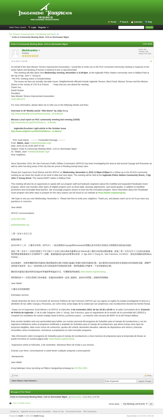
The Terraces (14, 34)
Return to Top (58, 411)
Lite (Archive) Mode (73, 411)
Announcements (27, 34)
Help (150, 22)
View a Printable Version (22, 403)
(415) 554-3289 (18, 219)
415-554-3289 (80, 368)
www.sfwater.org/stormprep (111, 193)
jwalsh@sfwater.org (20, 225)
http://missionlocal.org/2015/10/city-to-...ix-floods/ (33, 122)
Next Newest (30, 381)
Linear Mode (147, 44)
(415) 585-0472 (18, 99)
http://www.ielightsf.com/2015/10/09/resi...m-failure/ (36, 131)
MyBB (20, 416)
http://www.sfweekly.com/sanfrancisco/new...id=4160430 (37, 114)
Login (33, 27)
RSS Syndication (90, 411)
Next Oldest (17, 381)
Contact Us (14, 411)
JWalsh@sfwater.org (40, 143)
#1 (151, 61)
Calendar (138, 22)
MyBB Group (39, 416)
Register (42, 27)
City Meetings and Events (46, 34)
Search (125, 22)
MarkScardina (76, 397)
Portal (113, 22)
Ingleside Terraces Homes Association (36, 411)
